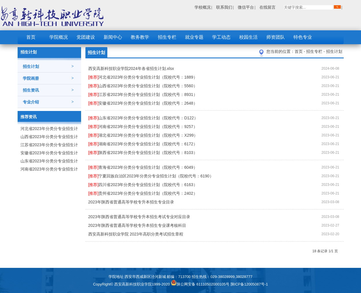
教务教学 (140, 37)
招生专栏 (167, 37)
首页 (30, 37)
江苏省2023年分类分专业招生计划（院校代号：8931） (142, 94)
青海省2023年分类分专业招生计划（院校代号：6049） (142, 167)
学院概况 (58, 37)
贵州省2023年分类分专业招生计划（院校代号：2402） (142, 193)
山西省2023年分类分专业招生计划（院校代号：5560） (142, 86)
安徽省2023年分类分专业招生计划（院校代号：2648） (142, 103)
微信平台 (246, 7)
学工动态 (221, 37)
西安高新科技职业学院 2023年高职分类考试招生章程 (135, 234)
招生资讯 (48, 90)
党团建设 (85, 37)
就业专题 (194, 37)
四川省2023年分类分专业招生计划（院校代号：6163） (142, 184)
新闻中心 (113, 37)
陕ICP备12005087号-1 (249, 284)
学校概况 (202, 7)
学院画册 (48, 78)
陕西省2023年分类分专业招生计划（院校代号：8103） (142, 152)
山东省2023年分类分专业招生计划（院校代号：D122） (143, 118)
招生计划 (48, 66)
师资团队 (275, 37)
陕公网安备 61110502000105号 (200, 284)
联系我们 (224, 7)
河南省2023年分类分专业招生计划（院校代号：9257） (142, 126)
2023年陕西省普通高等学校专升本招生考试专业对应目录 (139, 216)
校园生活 (248, 37)
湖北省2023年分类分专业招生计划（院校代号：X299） (143, 135)
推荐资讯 (28, 116)
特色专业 (302, 37)
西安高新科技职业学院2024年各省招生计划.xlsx (131, 68)
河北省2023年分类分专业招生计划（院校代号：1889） (142, 77)
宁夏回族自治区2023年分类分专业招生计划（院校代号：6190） (151, 176)
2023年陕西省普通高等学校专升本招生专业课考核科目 (137, 225)
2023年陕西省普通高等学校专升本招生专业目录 (131, 202)
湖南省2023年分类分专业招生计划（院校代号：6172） (142, 144)
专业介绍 (48, 102)
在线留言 (267, 7)
